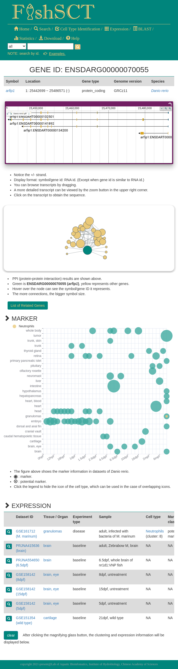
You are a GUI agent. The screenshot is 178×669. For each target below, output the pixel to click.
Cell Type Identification (77, 29)
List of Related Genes (28, 305)
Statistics (24, 38)
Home (21, 29)
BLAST (142, 29)
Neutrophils (155, 531)
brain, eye (51, 574)
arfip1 (10, 91)
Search (42, 29)
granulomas (52, 531)
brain (47, 546)
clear (11, 635)
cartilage (50, 618)
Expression (116, 29)
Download (50, 38)
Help (72, 38)
